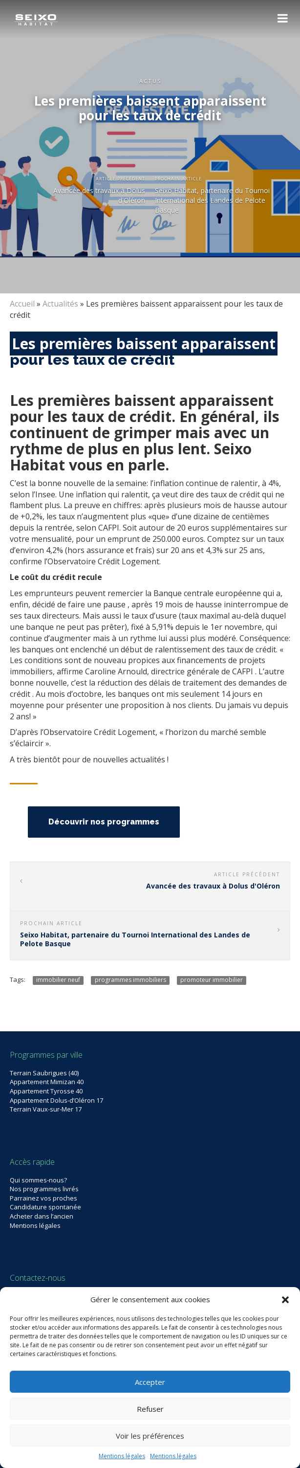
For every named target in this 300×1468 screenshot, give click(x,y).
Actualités (60, 303)
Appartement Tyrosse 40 (46, 1091)
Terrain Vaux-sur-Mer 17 (46, 1109)
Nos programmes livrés (44, 1188)
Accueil (22, 303)
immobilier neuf (58, 980)
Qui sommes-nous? (38, 1180)
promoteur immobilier (211, 980)
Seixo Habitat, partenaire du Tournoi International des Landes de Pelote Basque (212, 200)
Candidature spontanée (45, 1206)
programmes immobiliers (130, 980)
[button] (285, 1300)
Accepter (150, 1382)
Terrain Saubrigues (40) (44, 1072)
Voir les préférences (150, 1436)
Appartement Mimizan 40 (47, 1081)
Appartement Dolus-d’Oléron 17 (56, 1100)
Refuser (150, 1409)
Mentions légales (122, 1456)
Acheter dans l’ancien (41, 1216)
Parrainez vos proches (43, 1198)
